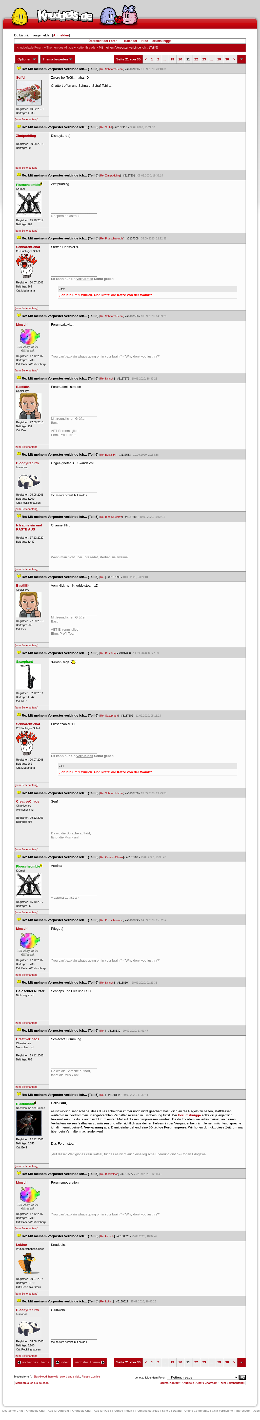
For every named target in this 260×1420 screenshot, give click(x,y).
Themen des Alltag (60, 47)
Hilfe (145, 41)
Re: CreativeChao (111, 857)
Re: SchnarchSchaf (112, 69)
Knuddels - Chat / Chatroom (199, 1382)
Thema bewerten (58, 59)
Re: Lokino (106, 1301)
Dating (177, 1410)
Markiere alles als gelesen (32, 1382)
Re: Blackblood (109, 1173)
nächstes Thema (90, 1362)
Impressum (243, 1410)
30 (227, 59)
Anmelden (61, 35)
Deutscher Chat (12, 1410)
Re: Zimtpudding (110, 175)
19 (172, 59)
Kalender (130, 41)
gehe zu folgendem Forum (150, 1377)
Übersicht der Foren (103, 41)
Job (256, 1410)
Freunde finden (122, 1410)
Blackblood (40, 1376)
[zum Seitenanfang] (26, 119)
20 (180, 59)
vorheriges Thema (33, 1362)
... (164, 59)
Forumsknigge (161, 41)
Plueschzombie (91, 1376)
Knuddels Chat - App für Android (47, 1410)
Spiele (166, 1410)
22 (196, 59)
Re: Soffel (106, 127)
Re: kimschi (107, 378)
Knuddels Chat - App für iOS (90, 1410)
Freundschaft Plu (147, 1410)
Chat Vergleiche (222, 1410)
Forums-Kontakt (169, 1382)
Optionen (26, 59)
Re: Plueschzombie (112, 238)
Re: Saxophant (109, 715)
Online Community (196, 1410)
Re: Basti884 (108, 454)
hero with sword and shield (64, 1376)
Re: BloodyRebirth (111, 516)
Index (62, 1362)
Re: (102, 577)
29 (219, 59)
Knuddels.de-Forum (29, 47)
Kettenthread (85, 47)
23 (204, 59)
